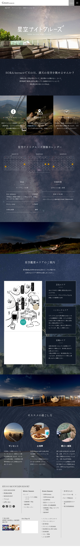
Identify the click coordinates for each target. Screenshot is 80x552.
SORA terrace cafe (48, 492)
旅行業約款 (46, 524)
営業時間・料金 (28, 497)
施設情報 (26, 500)
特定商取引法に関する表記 (50, 530)
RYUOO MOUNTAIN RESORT (8, 489)
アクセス (6, 505)
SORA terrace (47, 490)
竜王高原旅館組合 (69, 502)
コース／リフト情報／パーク (31, 493)
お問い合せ (7, 508)
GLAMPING (46, 495)
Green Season (47, 487)
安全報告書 (46, 532)
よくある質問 (46, 537)
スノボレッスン (28, 502)
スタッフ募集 (46, 535)
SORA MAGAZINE (9, 496)
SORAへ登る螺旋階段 (49, 501)
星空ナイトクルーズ (49, 498)
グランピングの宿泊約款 (49, 527)
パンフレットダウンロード (50, 519)
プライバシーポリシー (49, 522)
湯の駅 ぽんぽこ (68, 486)
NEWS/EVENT (8, 502)
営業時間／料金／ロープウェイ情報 (51, 504)
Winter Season (28, 487)
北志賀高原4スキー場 (69, 498)
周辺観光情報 (8, 499)
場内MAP (46, 508)
